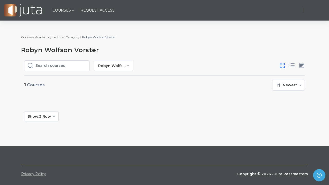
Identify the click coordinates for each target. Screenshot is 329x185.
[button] (282, 65)
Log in (316, 10)
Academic (42, 37)
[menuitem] (288, 85)
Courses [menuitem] (61, 10)
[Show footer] (319, 175)
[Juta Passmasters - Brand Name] (23, 10)
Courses (27, 37)
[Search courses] (60, 66)
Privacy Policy (33, 174)
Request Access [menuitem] (97, 10)
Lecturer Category (65, 37)
